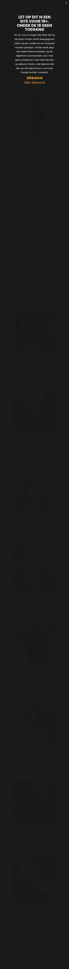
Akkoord (34, 78)
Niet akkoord (34, 83)
